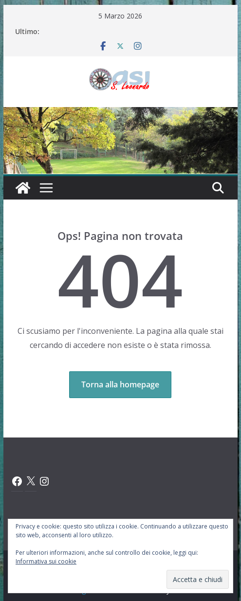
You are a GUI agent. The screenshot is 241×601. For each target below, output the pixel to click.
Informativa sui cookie (46, 561)
